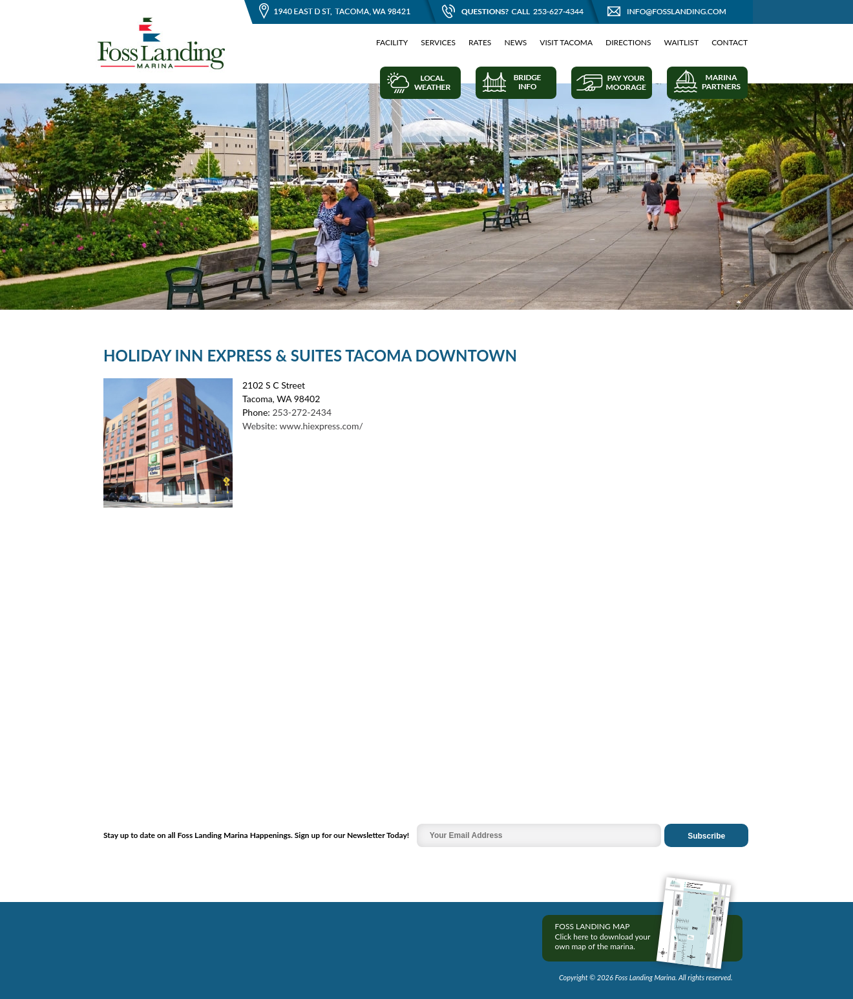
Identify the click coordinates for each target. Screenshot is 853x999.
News (515, 42)
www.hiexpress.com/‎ (321, 425)
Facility (392, 42)
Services (438, 42)
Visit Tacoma (566, 42)
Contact (729, 42)
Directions (628, 42)
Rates (480, 42)
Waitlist (681, 42)
